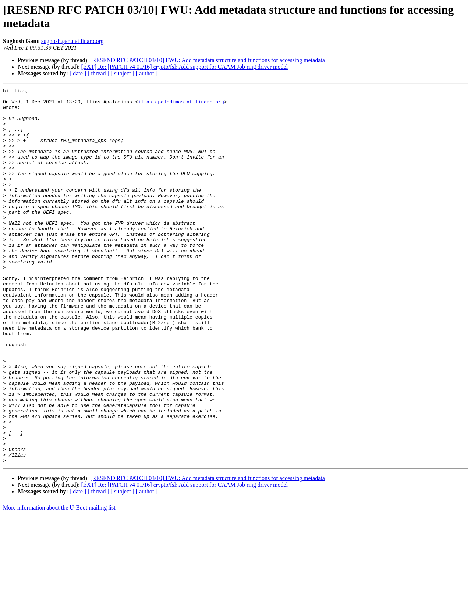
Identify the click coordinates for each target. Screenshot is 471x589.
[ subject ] (122, 73)
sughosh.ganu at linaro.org (72, 41)
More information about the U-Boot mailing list (59, 582)
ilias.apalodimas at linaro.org (181, 105)
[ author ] (147, 73)
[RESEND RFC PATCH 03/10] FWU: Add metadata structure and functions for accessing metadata (207, 60)
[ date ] (78, 73)
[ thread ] (98, 73)
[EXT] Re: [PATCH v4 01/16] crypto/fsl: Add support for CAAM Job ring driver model (184, 67)
